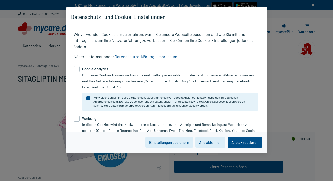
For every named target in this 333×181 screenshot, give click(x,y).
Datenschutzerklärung (134, 56)
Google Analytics (184, 97)
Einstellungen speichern (169, 142)
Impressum (167, 56)
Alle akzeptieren (244, 142)
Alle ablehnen (210, 142)
